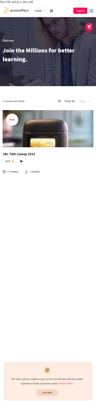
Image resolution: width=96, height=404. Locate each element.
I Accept (47, 393)
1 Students (32, 171)
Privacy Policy (66, 383)
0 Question (11, 171)
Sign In (80, 10)
